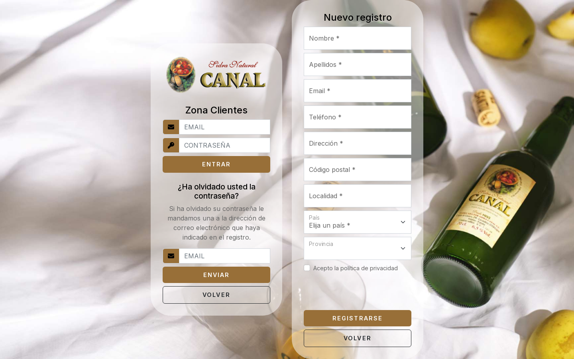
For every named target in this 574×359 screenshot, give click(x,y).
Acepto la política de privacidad (355, 268)
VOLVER (216, 294)
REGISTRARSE (357, 318)
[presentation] (364, 291)
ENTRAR (216, 164)
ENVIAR (216, 274)
